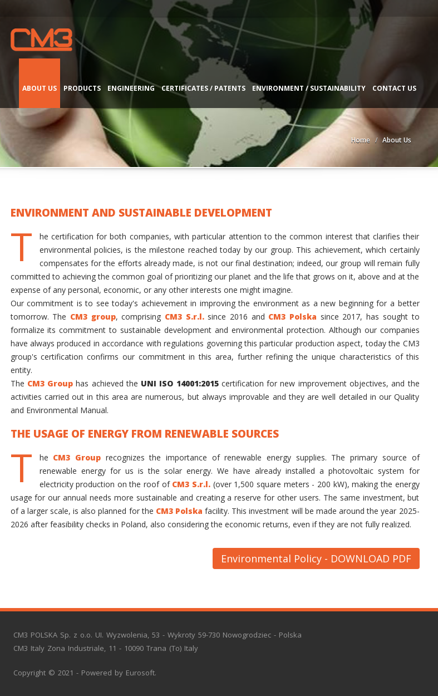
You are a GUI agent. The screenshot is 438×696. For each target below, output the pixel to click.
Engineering (131, 88)
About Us (39, 88)
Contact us (394, 88)
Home (360, 140)
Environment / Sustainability (309, 88)
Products (82, 88)
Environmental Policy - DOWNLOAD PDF (316, 558)
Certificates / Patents (203, 88)
